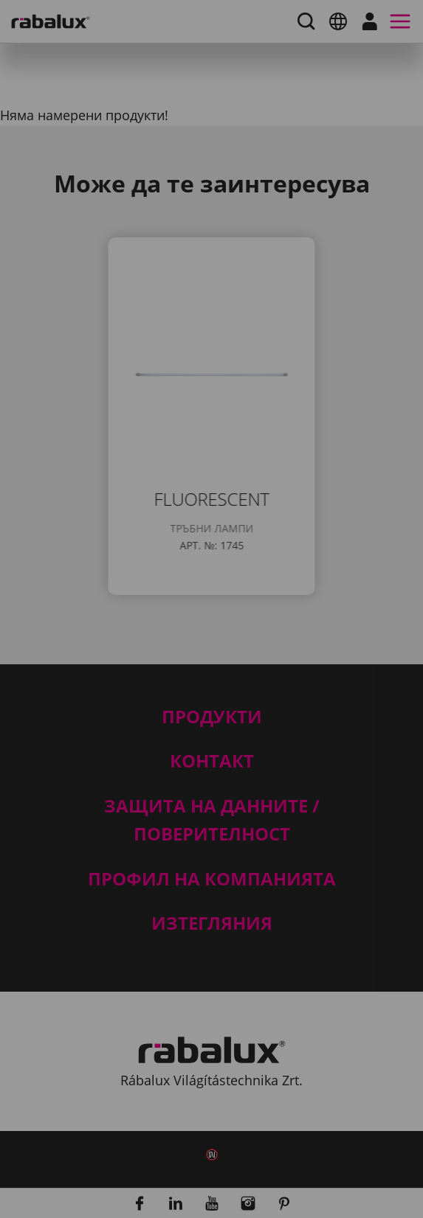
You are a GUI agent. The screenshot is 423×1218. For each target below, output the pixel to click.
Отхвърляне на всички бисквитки (203, 752)
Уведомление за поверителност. (252, 671)
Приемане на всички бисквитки (196, 790)
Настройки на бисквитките (179, 714)
